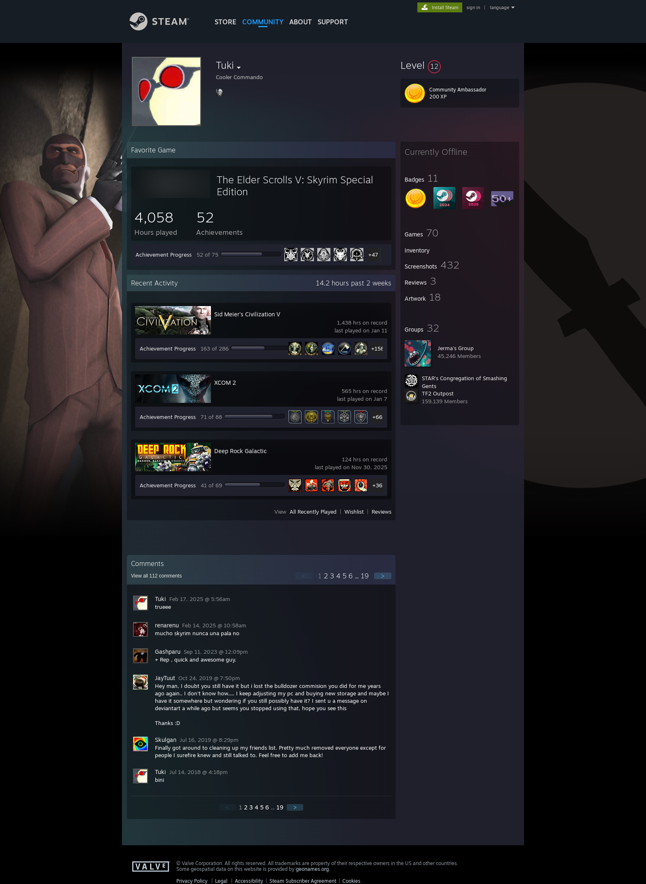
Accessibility (249, 881)
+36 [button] (377, 485)
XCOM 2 (225, 382)
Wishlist (354, 511)
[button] (459, 65)
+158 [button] (377, 348)
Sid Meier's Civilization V (247, 314)
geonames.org (312, 869)
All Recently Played (313, 511)
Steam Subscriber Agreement (302, 881)
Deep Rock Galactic (240, 450)
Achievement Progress (164, 254)
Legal (221, 881)
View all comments (156, 576)
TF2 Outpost (438, 393)
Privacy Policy (192, 881)
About (300, 22)
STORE (225, 22)
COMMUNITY (262, 22)
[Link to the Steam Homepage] (165, 28)
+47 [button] (373, 254)
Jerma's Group (456, 348)
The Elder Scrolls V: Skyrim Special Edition (295, 185)
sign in (473, 7)
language (499, 7)
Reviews (381, 511)
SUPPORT (333, 22)
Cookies (351, 881)
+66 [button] (377, 417)
